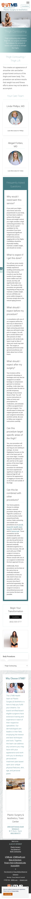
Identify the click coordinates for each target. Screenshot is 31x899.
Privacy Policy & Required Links (15, 868)
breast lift (10, 532)
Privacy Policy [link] (15, 891)
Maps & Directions (15, 865)
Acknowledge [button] (7, 894)
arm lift (20, 530)
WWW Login (14, 886)
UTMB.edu (8, 863)
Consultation (25, 6)
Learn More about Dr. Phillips (15, 136)
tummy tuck (15, 537)
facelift (16, 532)
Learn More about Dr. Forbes (15, 176)
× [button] (27, 888)
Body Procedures (9, 662)
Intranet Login (23, 886)
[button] (27, 2)
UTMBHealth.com (19, 863)
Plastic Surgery (15, 853)
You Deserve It (15, 855)
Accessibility (15, 871)
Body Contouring (15, 857)
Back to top (15, 847)
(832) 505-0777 (9, 7)
